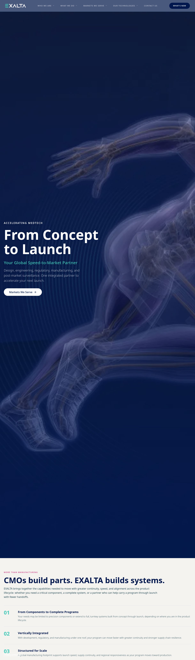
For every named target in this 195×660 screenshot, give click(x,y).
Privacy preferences (13, 654)
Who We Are (44, 5)
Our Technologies (124, 5)
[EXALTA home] (15, 6)
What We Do (67, 5)
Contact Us (150, 5)
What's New (179, 5)
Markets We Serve (93, 5)
